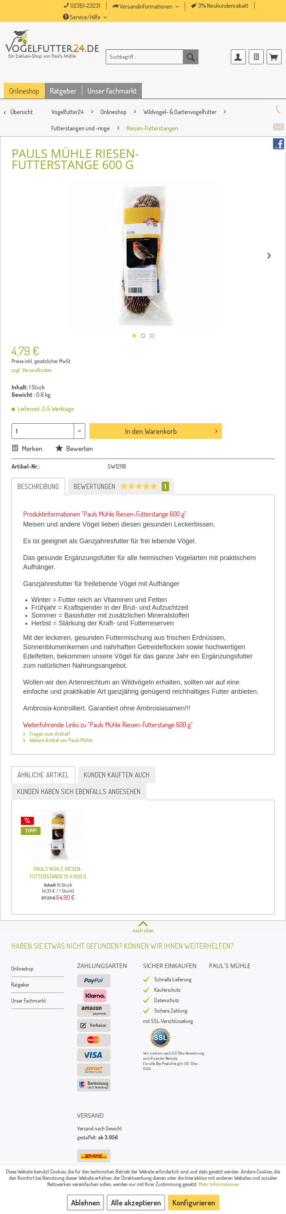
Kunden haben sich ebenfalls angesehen (79, 791)
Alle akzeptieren (136, 1202)
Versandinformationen (143, 6)
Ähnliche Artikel (43, 775)
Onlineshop (22, 968)
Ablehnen (85, 1202)
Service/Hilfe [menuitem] (82, 17)
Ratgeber (20, 984)
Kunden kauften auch (117, 775)
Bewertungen (121, 486)
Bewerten (74, 448)
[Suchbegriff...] (152, 56)
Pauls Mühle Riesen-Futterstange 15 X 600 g (58, 872)
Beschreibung (38, 486)
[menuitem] (156, 6)
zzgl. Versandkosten (32, 370)
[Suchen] (190, 56)
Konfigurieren (193, 1202)
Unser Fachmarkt (28, 1000)
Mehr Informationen (219, 1184)
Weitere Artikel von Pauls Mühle (57, 740)
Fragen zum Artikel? (46, 734)
